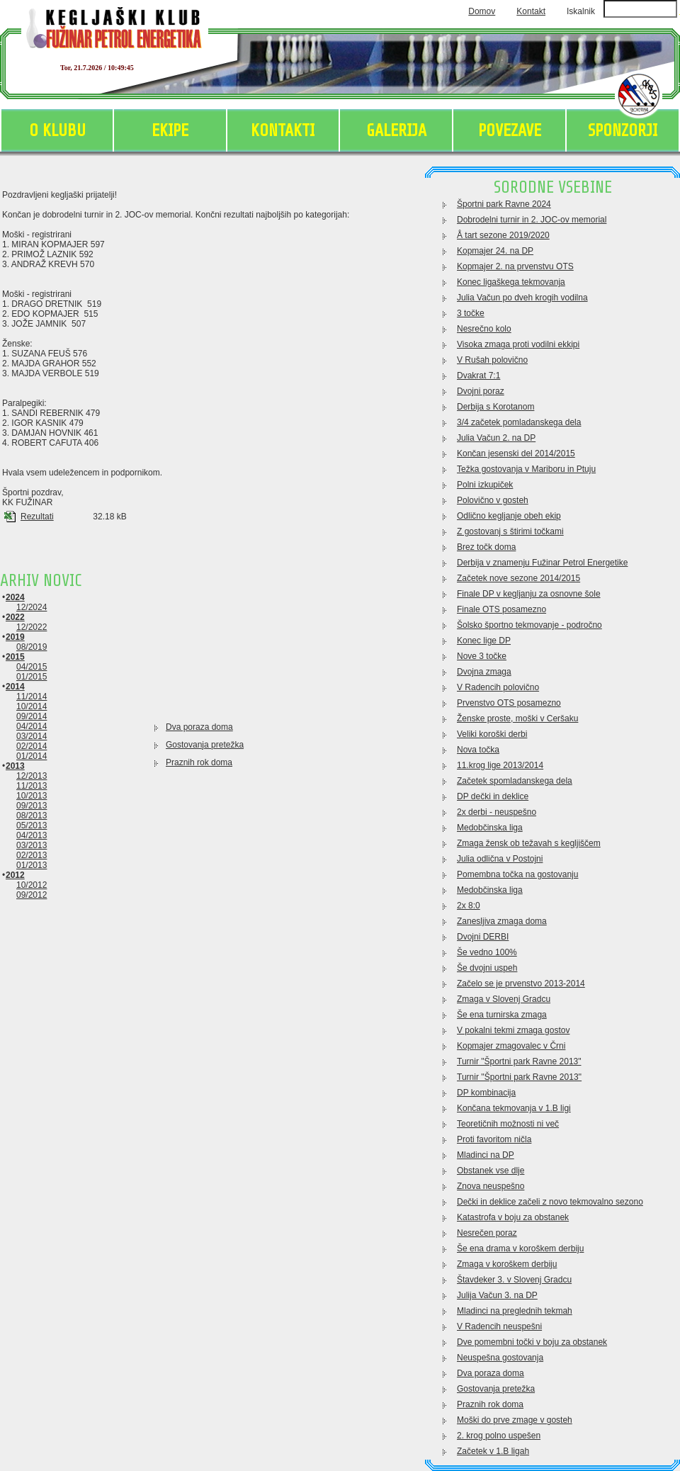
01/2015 (31, 677)
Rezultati (37, 517)
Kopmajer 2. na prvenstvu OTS (515, 266)
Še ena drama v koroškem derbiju (520, 1248)
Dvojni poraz (480, 391)
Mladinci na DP (485, 1155)
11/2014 (31, 696)
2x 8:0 (468, 906)
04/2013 (31, 835)
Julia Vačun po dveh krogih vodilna (522, 298)
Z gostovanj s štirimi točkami (510, 531)
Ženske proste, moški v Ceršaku (517, 718)
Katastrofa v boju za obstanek (513, 1217)
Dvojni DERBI (483, 937)
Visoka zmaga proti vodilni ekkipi (518, 344)
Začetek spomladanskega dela (514, 781)
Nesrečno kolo (484, 329)
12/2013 (31, 776)
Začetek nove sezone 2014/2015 (518, 578)
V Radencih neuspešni (499, 1326)
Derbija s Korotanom (495, 407)
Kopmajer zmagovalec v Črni (511, 1046)
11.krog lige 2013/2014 (500, 765)
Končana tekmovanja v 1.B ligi (514, 1108)
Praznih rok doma (199, 762)
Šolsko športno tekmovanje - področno (529, 625)
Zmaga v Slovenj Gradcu (503, 999)
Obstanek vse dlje (490, 1171)
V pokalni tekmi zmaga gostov (513, 1030)
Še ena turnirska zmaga (502, 1015)
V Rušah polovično (492, 360)
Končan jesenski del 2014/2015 (516, 453)
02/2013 (31, 855)
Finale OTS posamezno (501, 609)
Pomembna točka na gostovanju (517, 874)
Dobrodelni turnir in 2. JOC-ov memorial (531, 220)
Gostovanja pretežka (205, 745)
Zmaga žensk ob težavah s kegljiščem (529, 843)
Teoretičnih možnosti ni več (508, 1124)
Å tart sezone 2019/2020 (503, 235)
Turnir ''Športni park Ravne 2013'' (519, 1077)
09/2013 (31, 806)
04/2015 (31, 667)
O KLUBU (57, 130)
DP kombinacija (486, 1093)
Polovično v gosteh (492, 500)
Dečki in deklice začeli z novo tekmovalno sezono (550, 1202)
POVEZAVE (509, 130)
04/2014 (31, 726)
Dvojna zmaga (484, 672)
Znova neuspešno (490, 1186)
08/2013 (31, 816)
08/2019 (31, 647)
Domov (481, 11)
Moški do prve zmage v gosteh (514, 1420)
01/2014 (31, 756)
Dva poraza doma (199, 727)
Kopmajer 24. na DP (495, 251)
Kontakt (530, 11)
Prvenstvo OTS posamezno (509, 703)
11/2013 (31, 786)
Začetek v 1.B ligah (493, 1451)
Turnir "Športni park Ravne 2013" (519, 1061)
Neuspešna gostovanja (500, 1358)
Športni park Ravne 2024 (504, 204)
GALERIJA (396, 130)
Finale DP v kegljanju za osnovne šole (529, 594)
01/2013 (31, 865)
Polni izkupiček (485, 485)
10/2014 (31, 706)
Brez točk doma (486, 547)
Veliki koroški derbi (492, 734)
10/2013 (31, 796)
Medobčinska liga (490, 828)
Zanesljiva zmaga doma (502, 921)
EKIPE (170, 130)
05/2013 (31, 825)
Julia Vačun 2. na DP (496, 438)
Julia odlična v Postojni (500, 859)
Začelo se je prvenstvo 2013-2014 (521, 983)
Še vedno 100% (487, 952)
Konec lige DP (484, 641)
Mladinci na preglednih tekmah (514, 1311)
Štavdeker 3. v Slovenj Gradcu (514, 1280)
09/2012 (31, 895)
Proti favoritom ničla (494, 1139)
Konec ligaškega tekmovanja (511, 282)
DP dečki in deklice (492, 796)
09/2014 (31, 716)
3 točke (470, 313)
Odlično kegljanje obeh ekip (509, 516)
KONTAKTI (282, 130)
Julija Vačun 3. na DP (497, 1295)
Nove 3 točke (481, 656)
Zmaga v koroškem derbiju (507, 1264)
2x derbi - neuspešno (496, 812)
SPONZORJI (622, 130)
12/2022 (31, 627)
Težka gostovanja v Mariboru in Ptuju (526, 469)
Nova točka (478, 750)
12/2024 (31, 607)
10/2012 (31, 885)
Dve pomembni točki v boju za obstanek (532, 1342)
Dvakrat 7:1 (478, 376)
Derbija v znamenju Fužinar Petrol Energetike (542, 563)
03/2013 (31, 845)
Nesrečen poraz (487, 1233)
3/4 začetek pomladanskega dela (519, 422)
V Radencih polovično (498, 687)
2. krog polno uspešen (498, 1436)
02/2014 (31, 746)
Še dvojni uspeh (487, 968)
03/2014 (31, 736)
